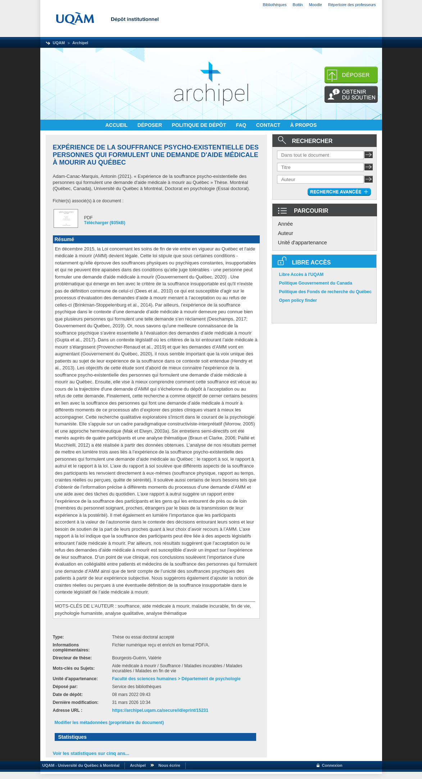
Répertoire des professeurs (352, 5)
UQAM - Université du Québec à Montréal (80, 765)
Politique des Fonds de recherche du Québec (325, 291)
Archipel (80, 43)
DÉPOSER (150, 125)
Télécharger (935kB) (105, 222)
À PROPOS (303, 125)
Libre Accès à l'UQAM (301, 274)
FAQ (242, 125)
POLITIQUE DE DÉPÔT (200, 125)
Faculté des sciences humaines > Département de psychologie (176, 678)
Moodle (315, 5)
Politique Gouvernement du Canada (315, 283)
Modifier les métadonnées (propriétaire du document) (109, 722)
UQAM (59, 43)
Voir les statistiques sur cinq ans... (91, 753)
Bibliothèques (275, 5)
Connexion (332, 765)
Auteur (285, 233)
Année (285, 224)
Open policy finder (298, 300)
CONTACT (269, 125)
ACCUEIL (117, 125)
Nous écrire (169, 765)
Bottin (298, 5)
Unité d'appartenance (302, 242)
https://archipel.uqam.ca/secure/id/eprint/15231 (160, 710)
